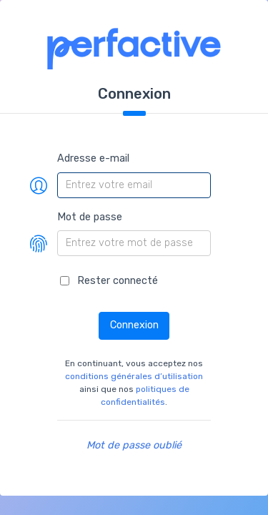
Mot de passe (89, 217)
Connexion (134, 325)
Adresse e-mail (93, 158)
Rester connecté (117, 281)
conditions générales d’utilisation (134, 376)
